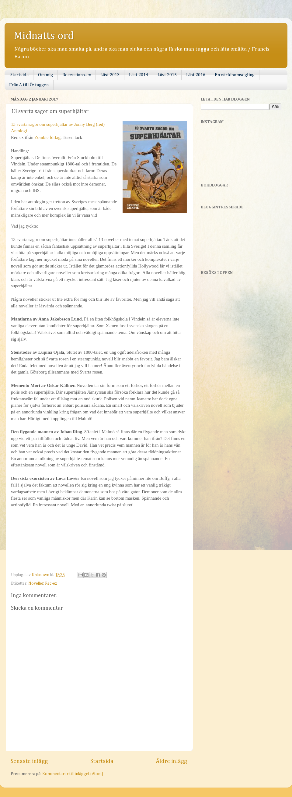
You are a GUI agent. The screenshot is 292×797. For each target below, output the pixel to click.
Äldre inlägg (171, 761)
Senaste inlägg (29, 761)
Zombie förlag (47, 137)
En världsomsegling (235, 75)
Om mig (45, 75)
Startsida (19, 75)
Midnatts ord (44, 35)
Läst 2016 (195, 75)
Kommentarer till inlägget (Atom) (72, 774)
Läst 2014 (138, 75)
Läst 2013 (110, 75)
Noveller (35, 583)
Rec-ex (51, 583)
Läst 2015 (167, 75)
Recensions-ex (76, 75)
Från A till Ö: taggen (29, 85)
